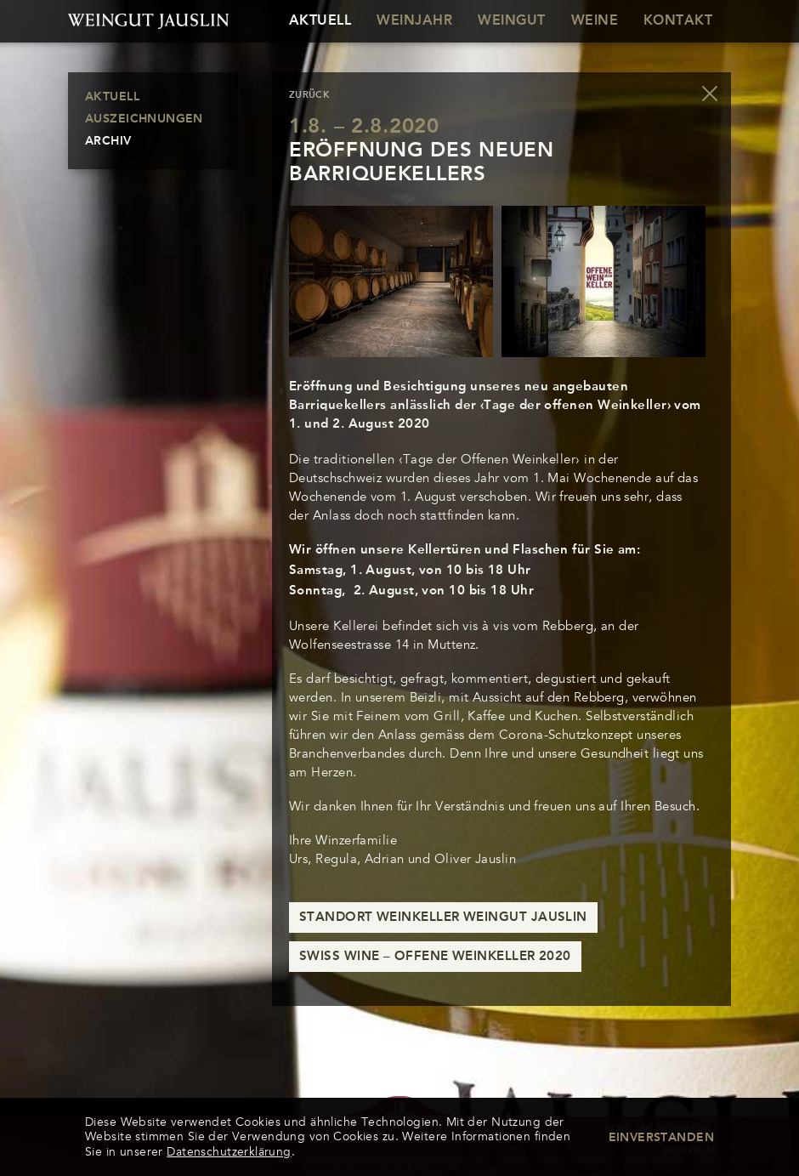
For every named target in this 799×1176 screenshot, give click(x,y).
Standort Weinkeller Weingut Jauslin (443, 918)
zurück (309, 95)
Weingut (511, 21)
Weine (594, 21)
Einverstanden (661, 1138)
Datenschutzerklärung (229, 1152)
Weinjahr (414, 21)
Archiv (108, 141)
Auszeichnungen (144, 119)
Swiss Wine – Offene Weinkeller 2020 (435, 957)
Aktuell (320, 21)
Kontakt (677, 21)
